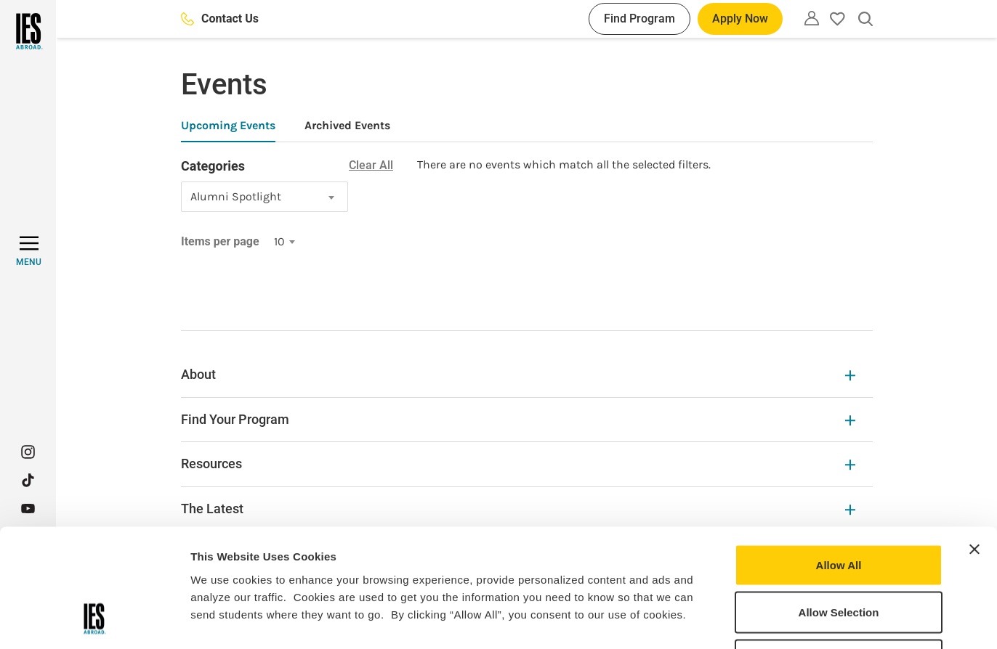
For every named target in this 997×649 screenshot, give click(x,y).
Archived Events (347, 125)
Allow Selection (839, 506)
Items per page (220, 241)
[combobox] (264, 196)
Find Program (639, 18)
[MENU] (28, 251)
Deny (839, 553)
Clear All (371, 165)
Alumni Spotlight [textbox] (235, 196)
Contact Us (220, 18)
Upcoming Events (228, 125)
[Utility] (811, 18)
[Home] (28, 31)
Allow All (839, 458)
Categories (213, 166)
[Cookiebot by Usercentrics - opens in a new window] (94, 621)
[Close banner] (974, 443)
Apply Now (740, 18)
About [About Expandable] (518, 374)
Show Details (763, 620)
